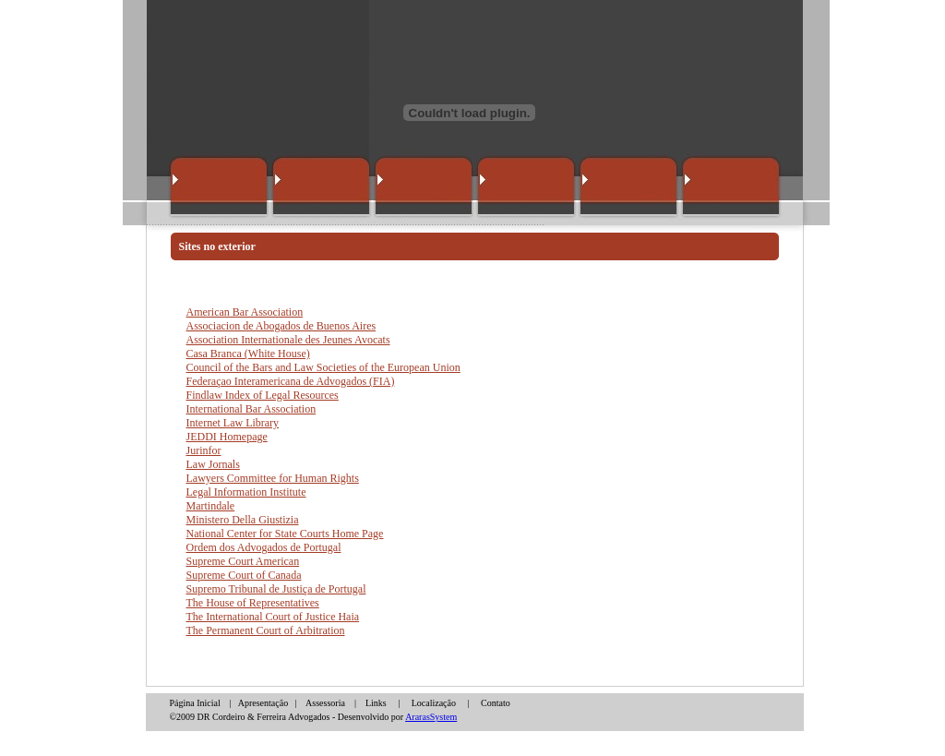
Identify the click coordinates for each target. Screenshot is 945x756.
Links (376, 703)
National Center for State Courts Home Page (285, 533)
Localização (434, 703)
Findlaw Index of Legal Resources (262, 395)
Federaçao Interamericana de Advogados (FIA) (290, 381)
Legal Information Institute (246, 492)
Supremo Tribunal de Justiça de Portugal (276, 588)
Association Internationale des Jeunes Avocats (288, 339)
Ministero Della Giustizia (242, 519)
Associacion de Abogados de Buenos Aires (281, 325)
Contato (495, 703)
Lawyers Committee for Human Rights (272, 478)
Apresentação (263, 703)
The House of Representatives (252, 602)
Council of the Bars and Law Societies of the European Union (323, 367)
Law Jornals (213, 464)
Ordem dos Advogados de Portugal (263, 547)
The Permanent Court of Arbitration (265, 630)
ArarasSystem (431, 717)
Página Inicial (196, 703)
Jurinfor (203, 450)
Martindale (210, 505)
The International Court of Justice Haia (273, 616)
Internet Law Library (233, 422)
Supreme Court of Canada (244, 575)
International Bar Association (251, 408)
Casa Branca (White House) (248, 353)
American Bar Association (245, 312)
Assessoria (325, 703)
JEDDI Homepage (227, 436)
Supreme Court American (243, 561)
